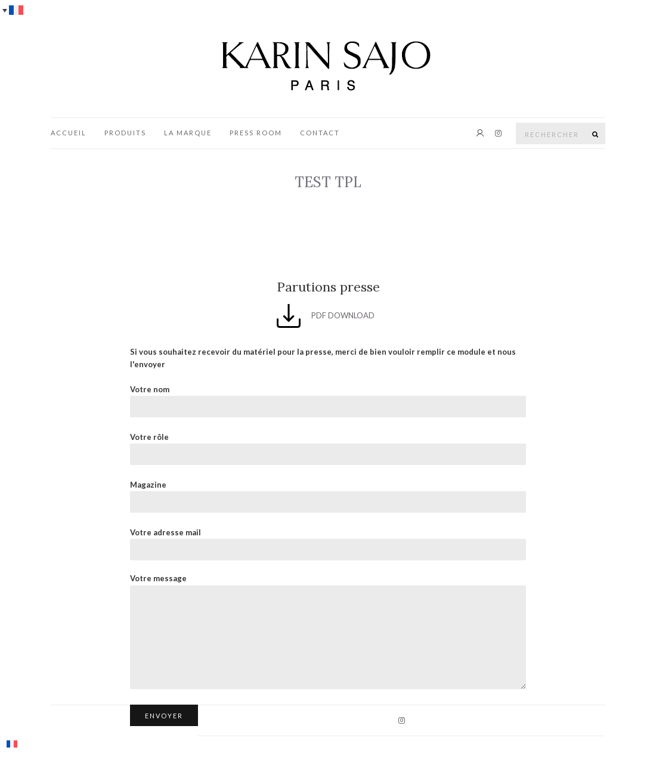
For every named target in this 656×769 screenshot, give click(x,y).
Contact (320, 133)
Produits (125, 133)
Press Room (256, 133)
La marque (188, 133)
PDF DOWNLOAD (326, 315)
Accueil (68, 133)
